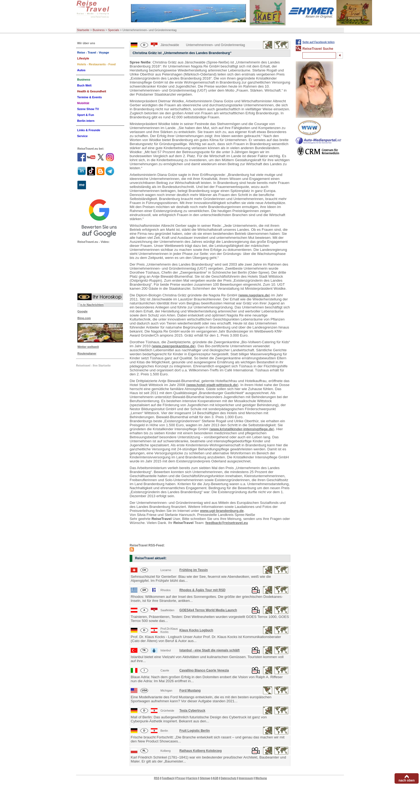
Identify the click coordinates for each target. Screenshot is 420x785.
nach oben (407, 780)
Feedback (168, 778)
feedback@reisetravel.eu (226, 523)
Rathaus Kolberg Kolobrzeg (200, 751)
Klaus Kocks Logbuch (196, 630)
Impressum (246, 778)
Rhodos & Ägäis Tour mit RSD (202, 590)
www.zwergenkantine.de (173, 346)
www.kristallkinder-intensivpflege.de (242, 429)
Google (82, 311)
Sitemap (205, 778)
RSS (157, 778)
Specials (113, 30)
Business (99, 30)
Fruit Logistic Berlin (194, 731)
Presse (180, 778)
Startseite (83, 30)
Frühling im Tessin (193, 570)
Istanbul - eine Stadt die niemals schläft (209, 650)
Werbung (261, 778)
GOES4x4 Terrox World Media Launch (208, 610)
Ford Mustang (190, 690)
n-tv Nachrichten (92, 304)
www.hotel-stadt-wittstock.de (212, 385)
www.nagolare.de (254, 295)
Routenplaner (86, 353)
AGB (215, 778)
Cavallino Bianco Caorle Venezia (204, 670)
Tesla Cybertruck (192, 710)
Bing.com (84, 318)
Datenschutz (228, 778)
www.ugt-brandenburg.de (222, 511)
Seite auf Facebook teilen (318, 42)
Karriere (192, 778)
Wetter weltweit (88, 346)
